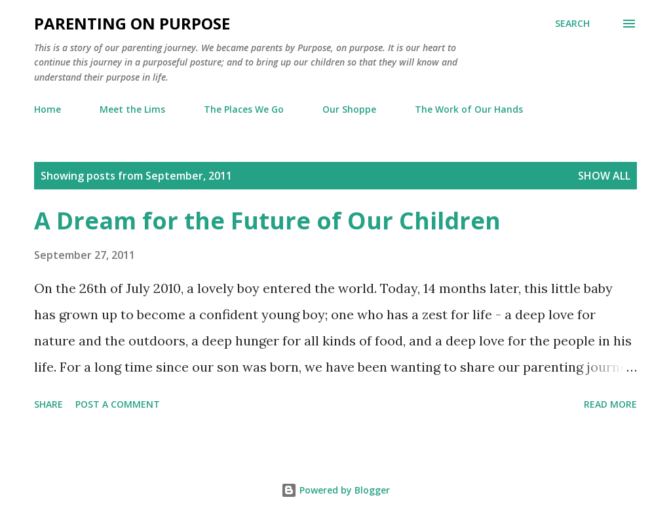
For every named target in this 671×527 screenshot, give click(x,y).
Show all (604, 175)
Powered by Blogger (335, 490)
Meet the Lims (132, 109)
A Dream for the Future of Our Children (267, 221)
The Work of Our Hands (469, 109)
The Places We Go (244, 109)
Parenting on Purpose (132, 23)
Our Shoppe (349, 109)
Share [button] (48, 404)
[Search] (572, 23)
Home (47, 109)
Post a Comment (117, 404)
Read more (610, 404)
